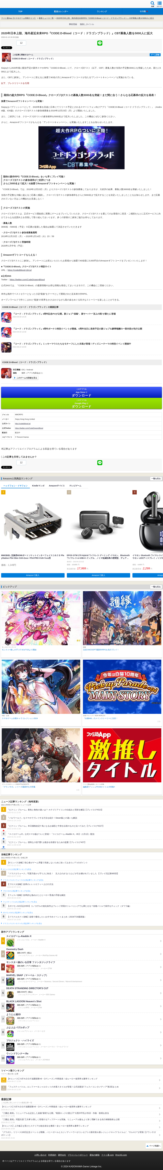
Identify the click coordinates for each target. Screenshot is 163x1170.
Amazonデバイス (57, 486)
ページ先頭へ (154, 1146)
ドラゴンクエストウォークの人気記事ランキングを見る (23, 880)
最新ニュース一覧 (46, 18)
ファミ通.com (107, 1155)
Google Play (81, 403)
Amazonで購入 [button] (32, 575)
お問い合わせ (40, 1155)
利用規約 (52, 1155)
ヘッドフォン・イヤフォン (15, 486)
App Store (81, 392)
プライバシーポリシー (78, 1155)
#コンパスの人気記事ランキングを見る (17, 869)
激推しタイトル (87, 24)
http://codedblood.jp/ (23, 424)
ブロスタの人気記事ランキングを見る (16, 891)
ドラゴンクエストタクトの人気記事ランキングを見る (22, 923)
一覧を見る (156, 479)
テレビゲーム (75, 486)
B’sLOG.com (121, 1155)
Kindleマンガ (38, 486)
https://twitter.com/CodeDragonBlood (27, 279)
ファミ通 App (10, 4)
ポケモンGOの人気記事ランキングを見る (18, 912)
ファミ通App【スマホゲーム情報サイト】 (18, 18)
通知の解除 (95, 1155)
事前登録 (73, 24)
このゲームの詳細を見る (27, 378)
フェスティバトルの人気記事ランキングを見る (20, 902)
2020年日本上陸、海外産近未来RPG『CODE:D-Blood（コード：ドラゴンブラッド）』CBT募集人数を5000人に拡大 (105, 18)
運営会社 (62, 1155)
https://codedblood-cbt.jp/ (20, 270)
